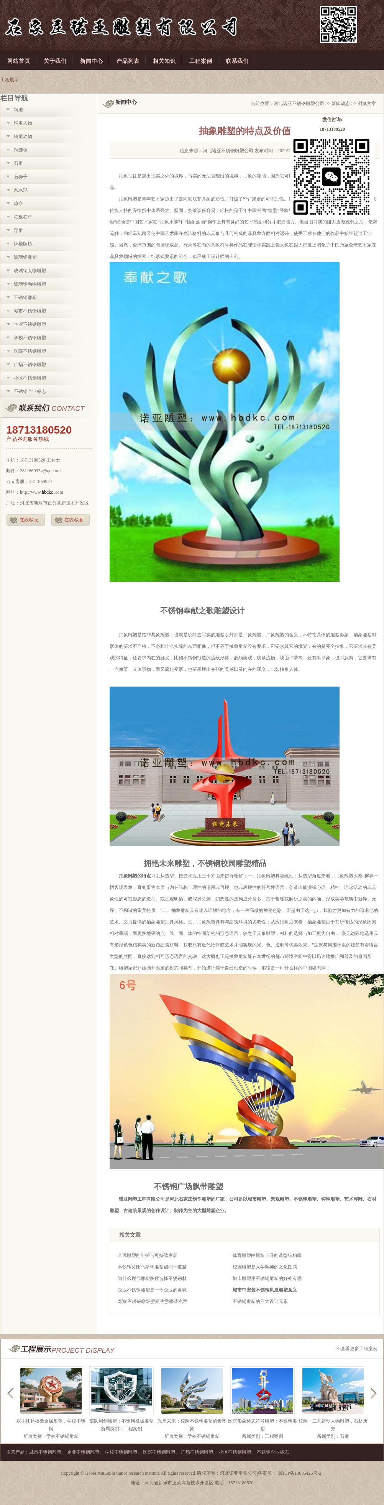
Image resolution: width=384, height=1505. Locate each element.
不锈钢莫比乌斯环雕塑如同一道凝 (152, 1267)
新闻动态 (340, 103)
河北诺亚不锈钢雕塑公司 (299, 103)
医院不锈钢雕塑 (30, 351)
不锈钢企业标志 (30, 391)
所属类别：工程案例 (121, 1428)
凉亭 (18, 203)
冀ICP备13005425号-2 (300, 1473)
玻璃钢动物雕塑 (30, 284)
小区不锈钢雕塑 (30, 378)
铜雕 (18, 109)
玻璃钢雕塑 (25, 257)
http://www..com (41, 492)
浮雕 (18, 230)
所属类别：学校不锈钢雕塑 (51, 1436)
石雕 (18, 163)
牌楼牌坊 (23, 243)
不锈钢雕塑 (25, 297)
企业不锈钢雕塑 (30, 324)
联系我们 (49, 408)
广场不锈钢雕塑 (30, 364)
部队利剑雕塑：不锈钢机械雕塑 (121, 1421)
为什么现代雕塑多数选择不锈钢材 (152, 1278)
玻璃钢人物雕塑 (30, 270)
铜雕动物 (23, 136)
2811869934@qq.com (40, 470)
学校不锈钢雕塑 (30, 337)
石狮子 (21, 176)
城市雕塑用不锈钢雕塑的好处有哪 (267, 1278)
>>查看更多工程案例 (356, 1348)
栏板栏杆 (23, 217)
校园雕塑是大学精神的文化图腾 (265, 1267)
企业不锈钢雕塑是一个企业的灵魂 (152, 1290)
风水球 (21, 190)
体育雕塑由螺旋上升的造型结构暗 (267, 1255)
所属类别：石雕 (333, 1436)
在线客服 (29, 519)
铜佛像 (21, 150)
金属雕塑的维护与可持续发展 (147, 1255)
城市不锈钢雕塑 (30, 311)
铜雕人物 (23, 123)
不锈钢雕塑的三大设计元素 (260, 1301)
